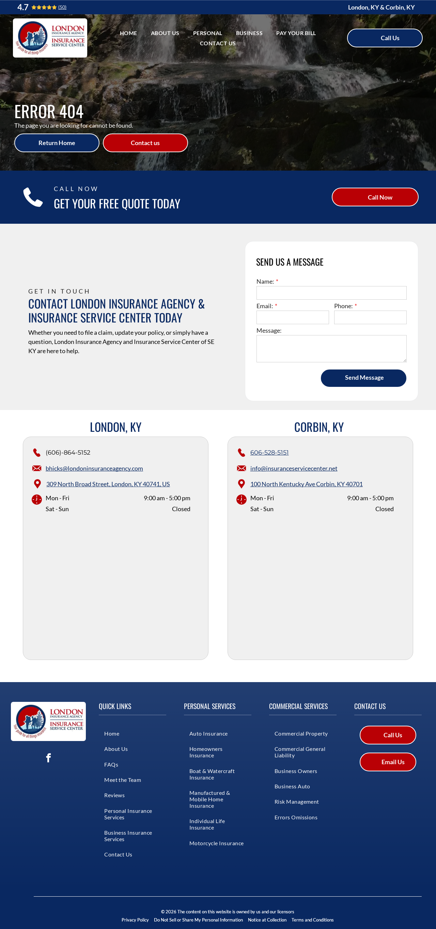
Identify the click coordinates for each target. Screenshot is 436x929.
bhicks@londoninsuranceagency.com (94, 468)
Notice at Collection (267, 920)
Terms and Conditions (313, 920)
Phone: (343, 306)
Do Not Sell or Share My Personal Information (198, 920)
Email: (264, 306)
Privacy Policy (135, 920)
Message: (269, 330)
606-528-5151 (269, 452)
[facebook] (48, 759)
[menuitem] (128, 33)
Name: (265, 281)
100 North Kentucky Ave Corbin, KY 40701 (306, 484)
